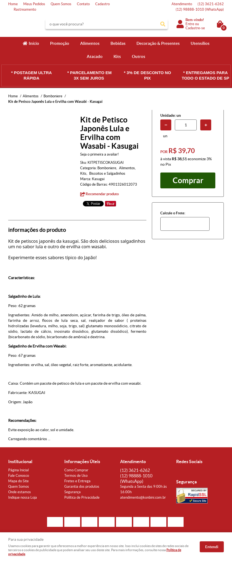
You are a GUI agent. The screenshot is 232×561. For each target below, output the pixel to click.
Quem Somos (61, 4)
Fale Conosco (18, 476)
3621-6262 (211, 4)
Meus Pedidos (34, 4)
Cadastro (102, 4)
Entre (189, 24)
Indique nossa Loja (22, 497)
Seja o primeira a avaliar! (99, 154)
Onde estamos (19, 492)
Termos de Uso (76, 476)
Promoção (59, 43)
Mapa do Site (18, 481)
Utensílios (200, 43)
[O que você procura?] (163, 24)
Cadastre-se (195, 28)
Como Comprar (76, 470)
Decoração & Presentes (158, 43)
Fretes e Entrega (77, 481)
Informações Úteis (82, 461)
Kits (117, 56)
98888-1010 (200, 9)
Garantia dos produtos (81, 486)
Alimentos (90, 43)
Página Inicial (18, 470)
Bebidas (118, 43)
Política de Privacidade (82, 497)
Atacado (95, 56)
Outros (138, 56)
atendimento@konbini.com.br (143, 497)
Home (13, 4)
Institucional (20, 461)
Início (34, 43)
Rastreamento (25, 9)
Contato (83, 4)
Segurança (72, 492)
